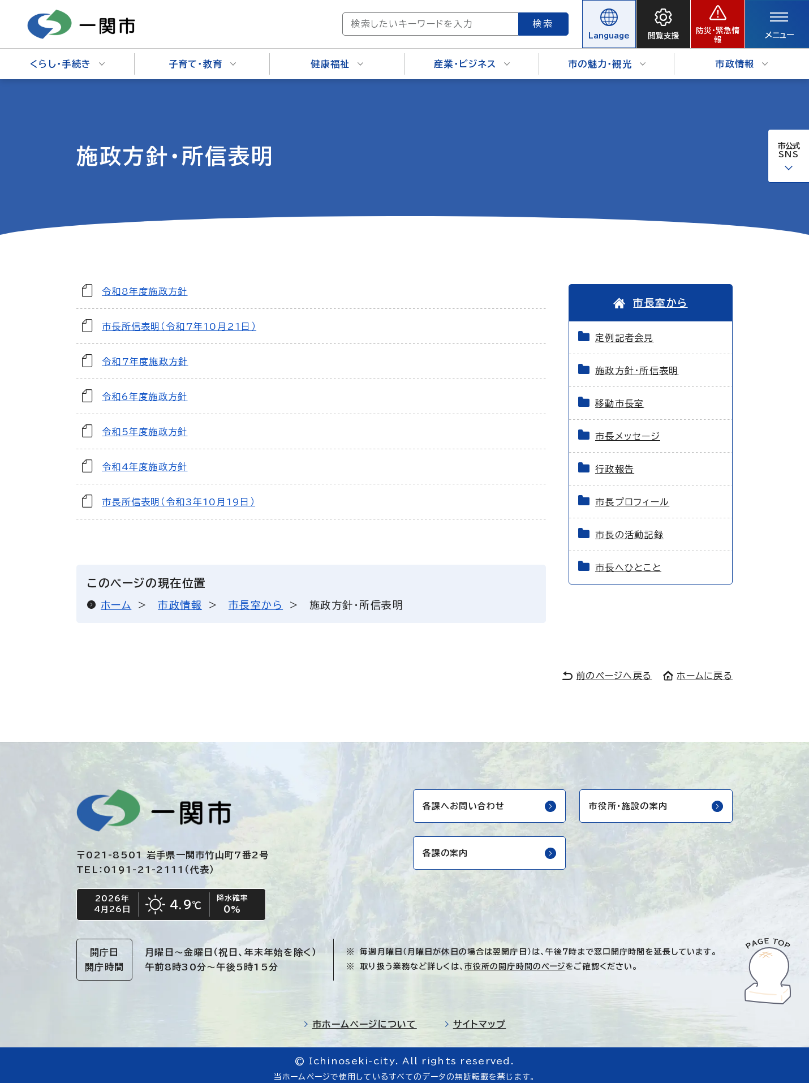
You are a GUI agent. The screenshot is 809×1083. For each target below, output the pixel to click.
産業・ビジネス (472, 56)
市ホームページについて (360, 1017)
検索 (502, 19)
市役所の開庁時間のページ (514, 960)
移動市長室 (619, 396)
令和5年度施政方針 (145, 423)
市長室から (256, 597)
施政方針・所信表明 (637, 363)
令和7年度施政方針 (145, 353)
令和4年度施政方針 (145, 458)
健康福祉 (337, 56)
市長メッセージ (627, 428)
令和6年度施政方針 (145, 388)
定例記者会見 (624, 330)
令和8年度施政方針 (145, 283)
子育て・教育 (202, 56)
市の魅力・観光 (607, 56)
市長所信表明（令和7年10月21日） (179, 318)
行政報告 (614, 461)
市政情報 (741, 56)
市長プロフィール (632, 494)
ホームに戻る (698, 668)
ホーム (116, 597)
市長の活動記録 (629, 527)
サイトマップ (475, 1017)
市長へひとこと (628, 560)
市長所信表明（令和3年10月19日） (178, 493)
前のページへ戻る (607, 668)
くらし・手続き (67, 56)
